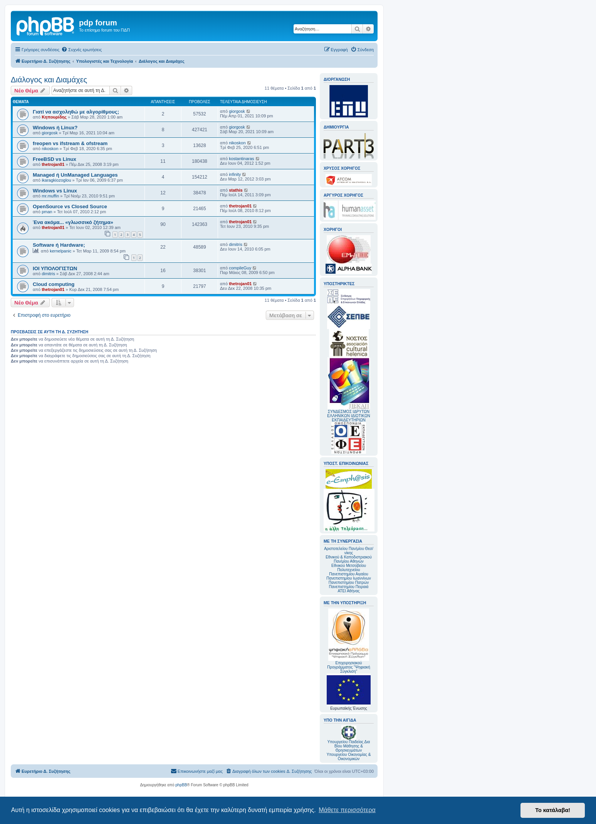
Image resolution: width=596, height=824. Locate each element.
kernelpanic (60, 251)
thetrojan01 (53, 164)
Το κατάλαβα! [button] (552, 810)
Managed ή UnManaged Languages (75, 175)
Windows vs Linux (55, 191)
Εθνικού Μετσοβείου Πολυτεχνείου (348, 567)
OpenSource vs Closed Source (70, 206)
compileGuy (240, 268)
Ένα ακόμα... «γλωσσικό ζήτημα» (73, 222)
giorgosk (237, 111)
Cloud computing (53, 284)
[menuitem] (81, 49)
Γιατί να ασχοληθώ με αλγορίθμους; (76, 112)
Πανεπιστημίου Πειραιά (348, 587)
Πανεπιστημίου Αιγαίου (348, 574)
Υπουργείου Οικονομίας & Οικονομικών (349, 756)
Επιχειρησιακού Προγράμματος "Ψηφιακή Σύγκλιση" (348, 641)
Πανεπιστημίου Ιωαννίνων (348, 578)
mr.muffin (50, 196)
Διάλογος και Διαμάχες (49, 79)
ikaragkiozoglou (56, 180)
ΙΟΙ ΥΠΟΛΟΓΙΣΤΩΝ (55, 268)
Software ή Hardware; (59, 245)
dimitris (235, 244)
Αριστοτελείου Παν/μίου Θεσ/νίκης (348, 551)
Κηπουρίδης (54, 117)
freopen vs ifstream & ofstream (70, 143)
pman (47, 211)
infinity (235, 174)
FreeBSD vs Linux (54, 159)
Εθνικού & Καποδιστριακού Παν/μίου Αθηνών (349, 559)
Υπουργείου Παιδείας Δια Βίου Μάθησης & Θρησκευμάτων (348, 746)
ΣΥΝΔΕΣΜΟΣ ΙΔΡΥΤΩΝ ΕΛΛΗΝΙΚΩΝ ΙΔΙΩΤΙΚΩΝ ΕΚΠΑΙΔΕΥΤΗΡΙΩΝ (348, 415)
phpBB (181, 785)
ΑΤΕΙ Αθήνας (348, 591)
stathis (235, 190)
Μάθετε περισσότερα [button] (347, 810)
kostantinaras (241, 158)
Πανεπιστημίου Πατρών (349, 582)
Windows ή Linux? (55, 127)
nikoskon (50, 148)
